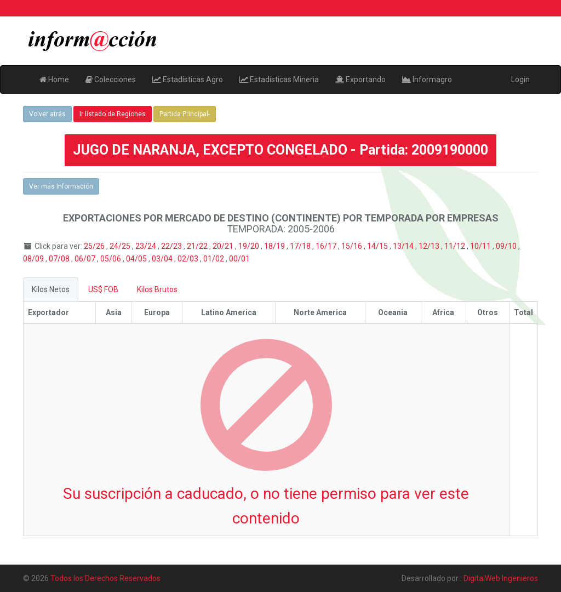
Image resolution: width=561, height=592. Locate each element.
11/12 (455, 246)
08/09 (34, 258)
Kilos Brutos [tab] (157, 289)
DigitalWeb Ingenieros (500, 578)
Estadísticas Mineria (279, 79)
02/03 (189, 258)
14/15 (378, 246)
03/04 (163, 258)
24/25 (121, 246)
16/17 (327, 246)
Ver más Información (61, 186)
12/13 (430, 246)
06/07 (86, 258)
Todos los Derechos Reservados (105, 578)
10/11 (481, 246)
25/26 (95, 246)
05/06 (111, 258)
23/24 (146, 246)
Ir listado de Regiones (112, 114)
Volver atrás (47, 114)
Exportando (360, 79)
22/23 (172, 246)
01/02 (214, 258)
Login (520, 79)
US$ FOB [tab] (103, 289)
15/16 (352, 246)
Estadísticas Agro (187, 79)
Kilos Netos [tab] (51, 289)
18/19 (275, 246)
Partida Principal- (184, 114)
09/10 (507, 246)
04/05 (137, 258)
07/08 (60, 258)
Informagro (427, 79)
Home (54, 79)
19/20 (249, 246)
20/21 (224, 246)
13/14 (404, 246)
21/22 (198, 246)
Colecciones (110, 79)
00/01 (239, 258)
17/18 (301, 246)
